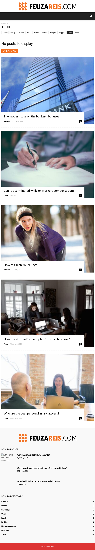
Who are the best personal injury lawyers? (31, 413)
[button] (91, 16)
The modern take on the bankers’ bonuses (31, 116)
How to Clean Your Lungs (20, 265)
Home (3, 23)
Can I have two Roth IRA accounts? (33, 454)
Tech (70, 33)
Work (77, 33)
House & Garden (40, 33)
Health (29, 33)
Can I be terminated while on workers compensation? (39, 190)
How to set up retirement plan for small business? (37, 339)
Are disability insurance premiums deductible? (38, 481)
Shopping (62, 33)
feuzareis (7, 121)
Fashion (21, 33)
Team (6, 195)
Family (12, 33)
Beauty (5, 33)
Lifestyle (52, 33)
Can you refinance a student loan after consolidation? (42, 468)
